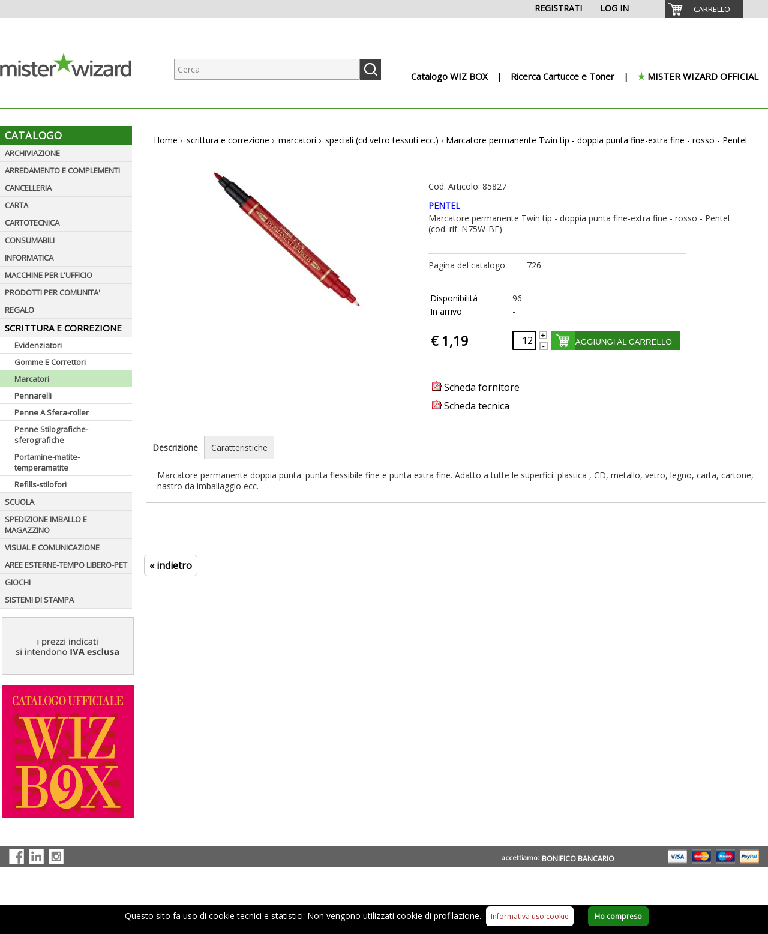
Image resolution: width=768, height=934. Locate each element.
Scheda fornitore (476, 387)
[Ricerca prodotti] (267, 69)
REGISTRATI (558, 8)
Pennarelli (33, 395)
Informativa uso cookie (530, 916)
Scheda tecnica (470, 405)
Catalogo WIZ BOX (449, 76)
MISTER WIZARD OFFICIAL (702, 76)
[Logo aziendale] (75, 96)
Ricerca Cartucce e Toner (562, 76)
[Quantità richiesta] (524, 340)
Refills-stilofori (40, 484)
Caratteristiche (239, 447)
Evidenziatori (38, 345)
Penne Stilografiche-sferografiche (51, 434)
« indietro (170, 565)
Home (166, 140)
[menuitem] (704, 9)
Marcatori (31, 378)
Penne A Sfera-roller (51, 412)
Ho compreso (618, 916)
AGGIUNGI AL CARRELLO (623, 341)
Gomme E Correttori (50, 362)
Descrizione (175, 447)
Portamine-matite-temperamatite (47, 462)
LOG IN (614, 8)
